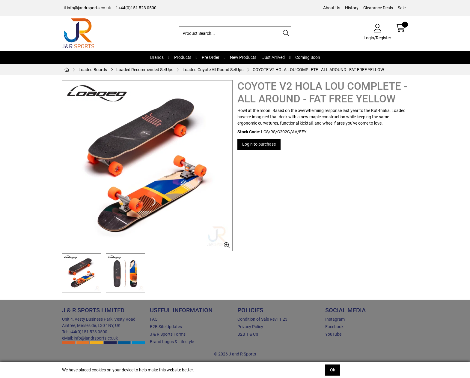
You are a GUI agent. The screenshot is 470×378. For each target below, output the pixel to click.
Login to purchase (259, 144)
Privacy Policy (250, 326)
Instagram (335, 319)
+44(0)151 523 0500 (136, 7)
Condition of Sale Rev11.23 (262, 319)
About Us (331, 7)
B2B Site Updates (166, 326)
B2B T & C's (247, 334)
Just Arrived (273, 57)
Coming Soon (307, 57)
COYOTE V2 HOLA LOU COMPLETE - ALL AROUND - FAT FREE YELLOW (318, 69)
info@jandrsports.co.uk (87, 7)
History (351, 7)
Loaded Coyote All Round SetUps (213, 69)
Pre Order (210, 57)
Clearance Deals (378, 7)
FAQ (154, 319)
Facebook (334, 326)
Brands (157, 57)
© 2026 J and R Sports (235, 354)
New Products (243, 57)
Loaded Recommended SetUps (144, 69)
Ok (332, 369)
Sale (402, 7)
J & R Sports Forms (168, 334)
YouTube (333, 334)
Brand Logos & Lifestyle (172, 341)
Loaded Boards (93, 69)
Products (182, 57)
